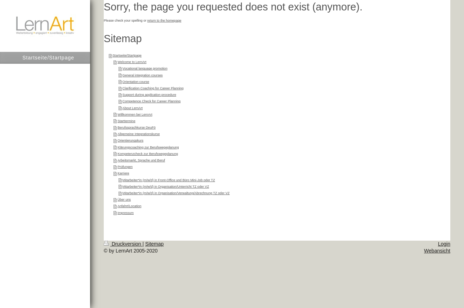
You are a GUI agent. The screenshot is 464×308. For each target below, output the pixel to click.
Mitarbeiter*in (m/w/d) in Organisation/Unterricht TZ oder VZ (165, 186)
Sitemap (154, 244)
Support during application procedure (149, 95)
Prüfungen (125, 167)
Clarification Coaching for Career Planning (153, 88)
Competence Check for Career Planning (151, 101)
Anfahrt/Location (129, 206)
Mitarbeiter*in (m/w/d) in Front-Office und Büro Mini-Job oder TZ (168, 180)
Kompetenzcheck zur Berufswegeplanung (147, 154)
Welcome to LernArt (131, 62)
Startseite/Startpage (127, 55)
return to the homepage (164, 20)
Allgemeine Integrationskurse (138, 134)
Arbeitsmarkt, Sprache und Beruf (141, 160)
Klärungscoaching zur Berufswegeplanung (148, 147)
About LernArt (132, 108)
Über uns (124, 199)
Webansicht (437, 251)
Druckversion (123, 244)
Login (444, 244)
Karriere (123, 173)
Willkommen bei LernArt (134, 114)
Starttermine (126, 121)
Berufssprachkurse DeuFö (136, 127)
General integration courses (142, 75)
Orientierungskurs (130, 140)
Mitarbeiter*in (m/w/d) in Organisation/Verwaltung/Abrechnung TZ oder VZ (176, 193)
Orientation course (135, 82)
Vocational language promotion (145, 68)
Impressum (125, 213)
